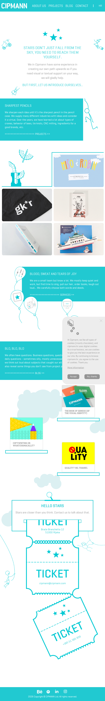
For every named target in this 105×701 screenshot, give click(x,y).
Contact (82, 6)
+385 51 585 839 (71, 640)
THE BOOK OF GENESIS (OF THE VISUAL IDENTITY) (77, 412)
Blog (69, 6)
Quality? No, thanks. (76, 468)
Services (65, 294)
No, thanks (92, 376)
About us (39, 6)
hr (100, 5)
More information (75, 367)
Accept (73, 376)
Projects (56, 6)
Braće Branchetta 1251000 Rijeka (52, 531)
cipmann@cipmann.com (52, 583)
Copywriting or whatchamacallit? (24, 444)
